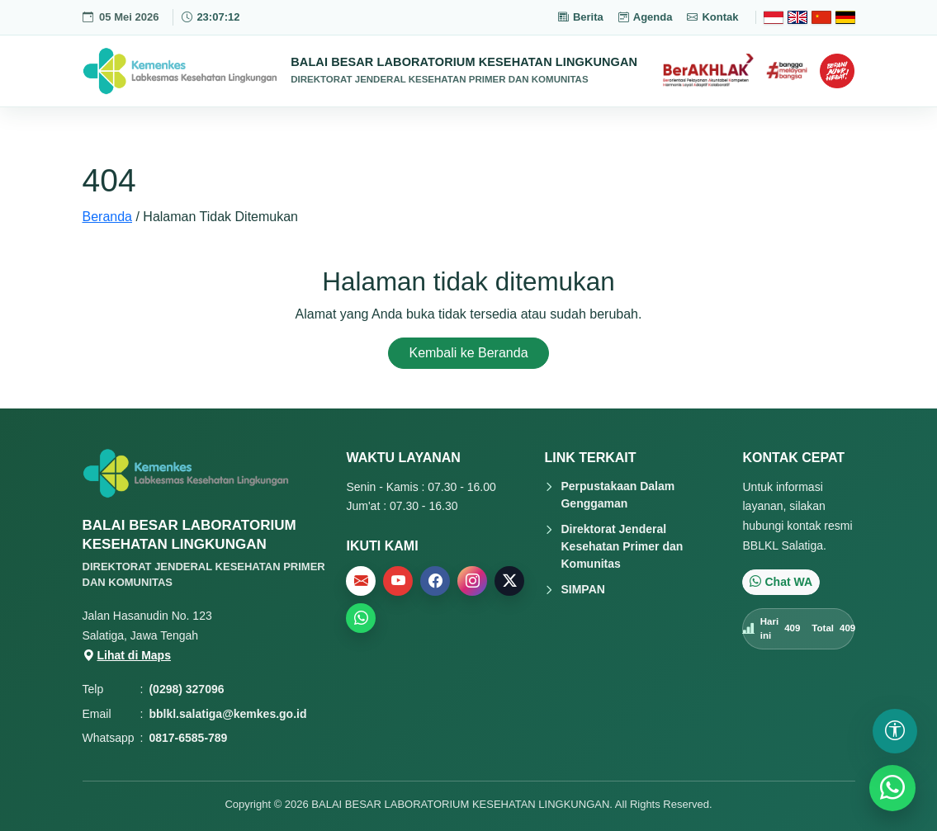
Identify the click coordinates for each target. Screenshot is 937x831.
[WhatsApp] (892, 788)
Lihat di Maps (127, 655)
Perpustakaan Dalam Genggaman (617, 494)
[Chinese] (821, 17)
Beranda (108, 217)
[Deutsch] (845, 17)
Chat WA (781, 581)
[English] (797, 17)
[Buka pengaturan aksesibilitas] (895, 731)
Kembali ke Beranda (468, 353)
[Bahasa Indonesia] (773, 17)
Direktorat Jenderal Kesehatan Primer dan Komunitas (622, 546)
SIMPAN (582, 589)
